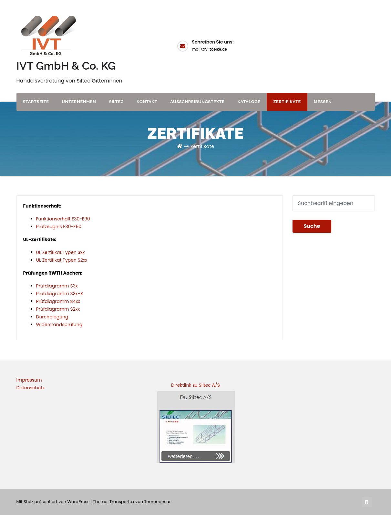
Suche (312, 226)
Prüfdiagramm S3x (57, 286)
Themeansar (157, 502)
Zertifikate (287, 101)
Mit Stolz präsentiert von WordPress (53, 502)
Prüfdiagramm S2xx (58, 309)
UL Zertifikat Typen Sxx (60, 252)
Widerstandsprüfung (59, 324)
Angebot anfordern (352, 45)
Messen (323, 101)
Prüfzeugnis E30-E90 (59, 226)
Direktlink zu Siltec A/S (195, 385)
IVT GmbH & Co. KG (66, 65)
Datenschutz (30, 387)
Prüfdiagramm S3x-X (59, 293)
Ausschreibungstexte (197, 101)
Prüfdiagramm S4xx (58, 301)
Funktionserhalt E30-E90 (63, 219)
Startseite (36, 101)
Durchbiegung (52, 317)
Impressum (29, 380)
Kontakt (147, 101)
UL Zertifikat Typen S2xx (61, 260)
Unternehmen (79, 101)
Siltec (116, 101)
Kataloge (248, 101)
